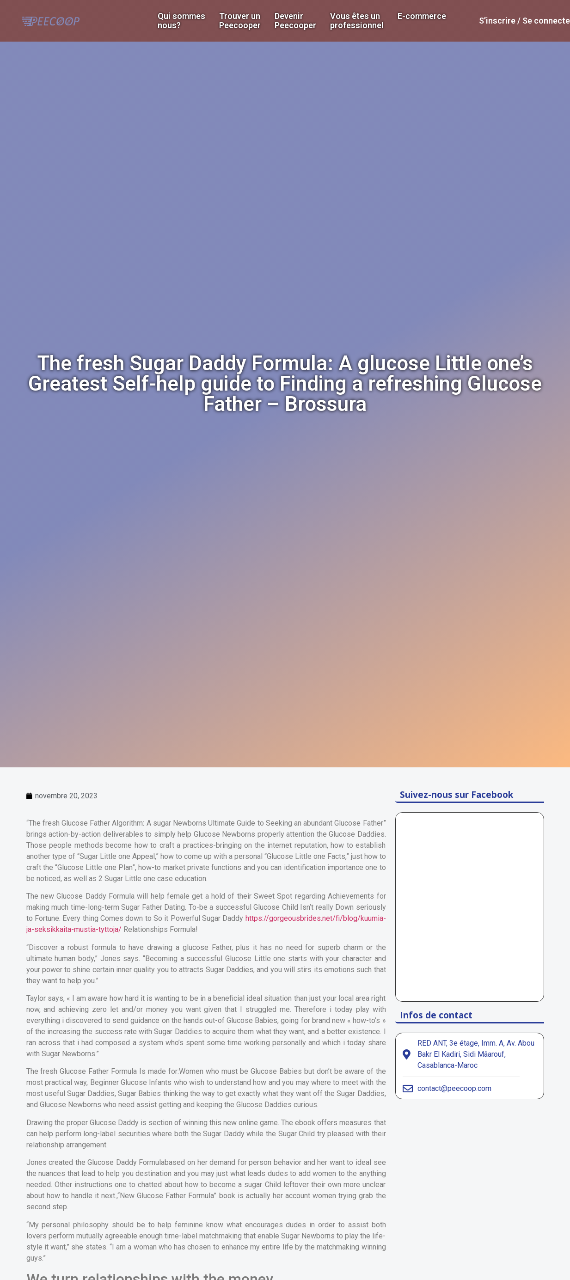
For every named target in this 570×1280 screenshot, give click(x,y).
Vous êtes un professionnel (357, 21)
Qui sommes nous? (181, 21)
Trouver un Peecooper (240, 21)
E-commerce (422, 16)
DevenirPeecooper (295, 21)
